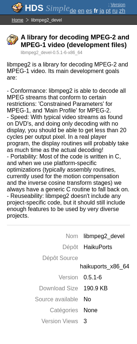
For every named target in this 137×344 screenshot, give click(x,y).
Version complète (116, 7)
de (73, 11)
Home (17, 20)
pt (108, 11)
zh (122, 11)
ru (114, 11)
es (89, 11)
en (81, 11)
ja (102, 11)
